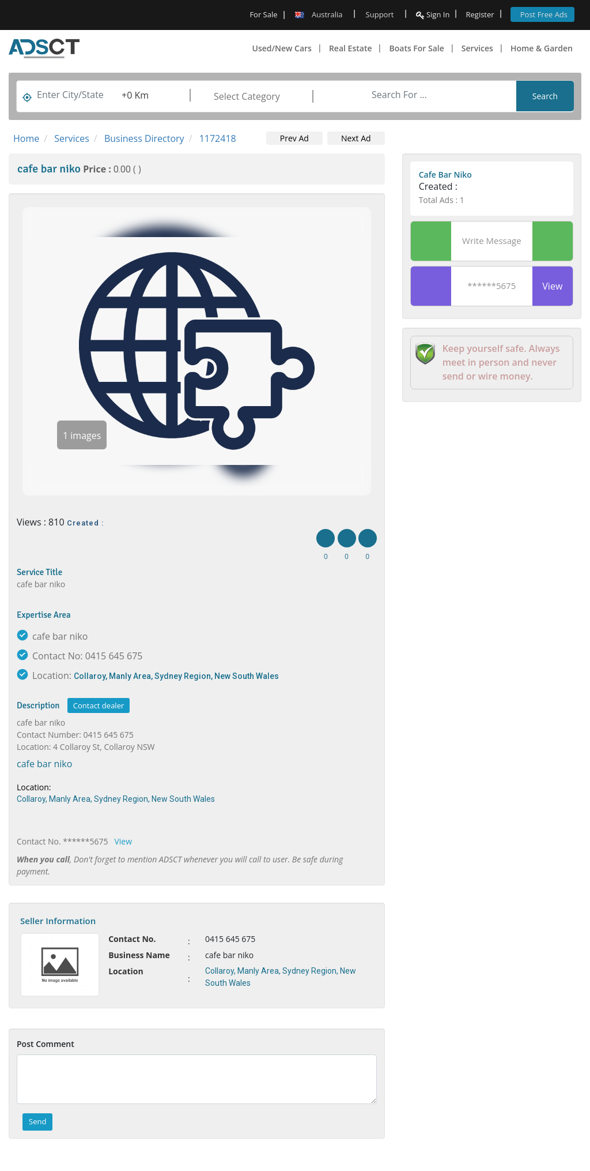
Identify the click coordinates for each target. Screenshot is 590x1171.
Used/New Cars (282, 48)
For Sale (263, 14)
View (123, 841)
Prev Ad (294, 138)
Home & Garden (541, 48)
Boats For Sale (416, 48)
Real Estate (350, 48)
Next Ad (356, 138)
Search (545, 96)
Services (477, 48)
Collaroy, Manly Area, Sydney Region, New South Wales (176, 676)
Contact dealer (98, 705)
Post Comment (45, 1043)
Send (37, 1121)
